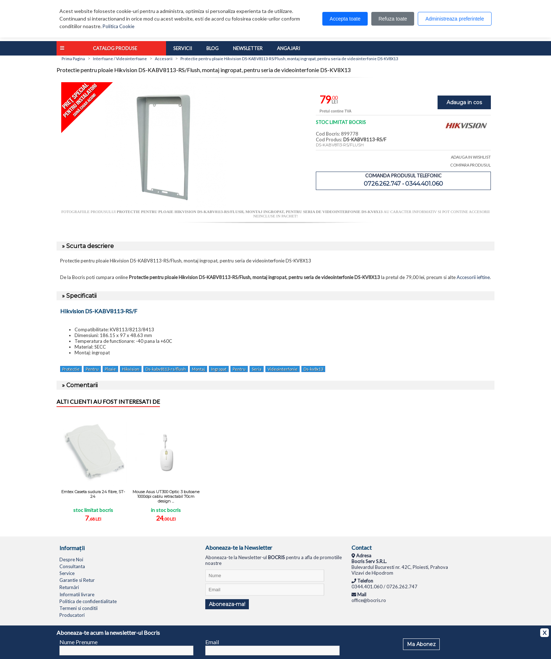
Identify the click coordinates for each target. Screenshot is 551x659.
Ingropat (219, 369)
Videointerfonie (282, 369)
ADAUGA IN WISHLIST (471, 157)
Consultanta (72, 566)
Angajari (288, 48)
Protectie (71, 369)
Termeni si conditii (78, 608)
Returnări (69, 587)
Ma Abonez (421, 644)
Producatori (72, 615)
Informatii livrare (76, 594)
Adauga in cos (464, 102)
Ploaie (110, 369)
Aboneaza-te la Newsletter (238, 547)
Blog (212, 48)
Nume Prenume (78, 641)
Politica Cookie (118, 26)
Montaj (198, 369)
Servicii (182, 48)
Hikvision (130, 369)
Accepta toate (345, 19)
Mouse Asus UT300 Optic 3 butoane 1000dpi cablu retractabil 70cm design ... (166, 496)
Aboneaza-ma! (227, 604)
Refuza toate (392, 19)
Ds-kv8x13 (313, 369)
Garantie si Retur (77, 580)
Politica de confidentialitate (88, 601)
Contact (361, 547)
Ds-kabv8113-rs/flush (165, 369)
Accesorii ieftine (473, 277)
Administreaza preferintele (454, 19)
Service (67, 573)
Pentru (92, 369)
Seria (256, 369)
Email (212, 641)
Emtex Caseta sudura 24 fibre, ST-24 (93, 494)
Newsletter (248, 48)
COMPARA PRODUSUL (470, 165)
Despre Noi (71, 559)
